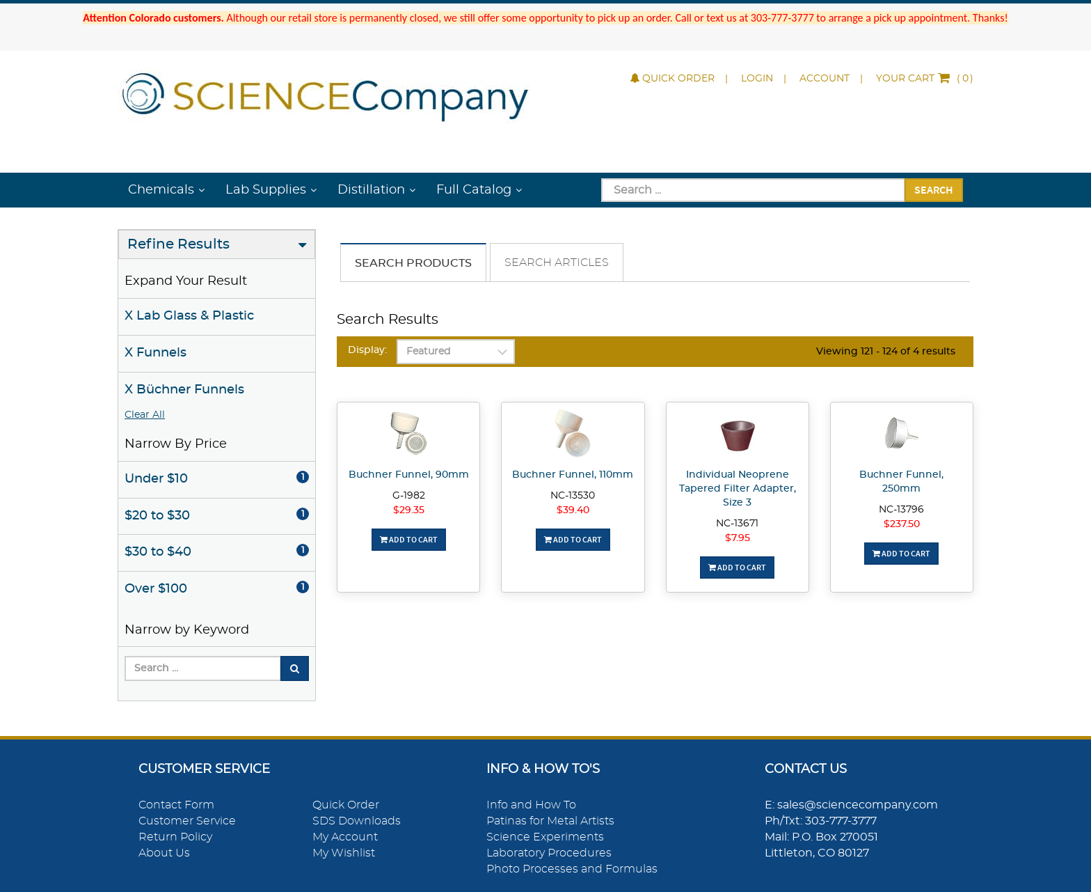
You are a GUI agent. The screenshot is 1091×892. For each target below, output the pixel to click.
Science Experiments (545, 837)
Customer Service (187, 821)
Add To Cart (409, 539)
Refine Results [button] (178, 244)
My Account (345, 837)
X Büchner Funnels (184, 390)
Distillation (371, 190)
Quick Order (672, 79)
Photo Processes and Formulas (572, 869)
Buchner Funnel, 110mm (572, 475)
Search (933, 189)
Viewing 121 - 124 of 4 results (885, 352)
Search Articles (556, 262)
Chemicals (161, 190)
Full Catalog (473, 190)
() (924, 79)
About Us (164, 853)
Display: (367, 350)
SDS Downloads (356, 821)
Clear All (145, 415)
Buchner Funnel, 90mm (409, 475)
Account (824, 79)
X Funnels (155, 353)
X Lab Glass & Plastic (189, 316)
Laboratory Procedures (549, 853)
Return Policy (175, 837)
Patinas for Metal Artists (550, 821)
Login (757, 79)
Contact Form (176, 805)
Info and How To (531, 805)
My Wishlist (343, 853)
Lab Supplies (265, 190)
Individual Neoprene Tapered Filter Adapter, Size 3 (737, 489)
